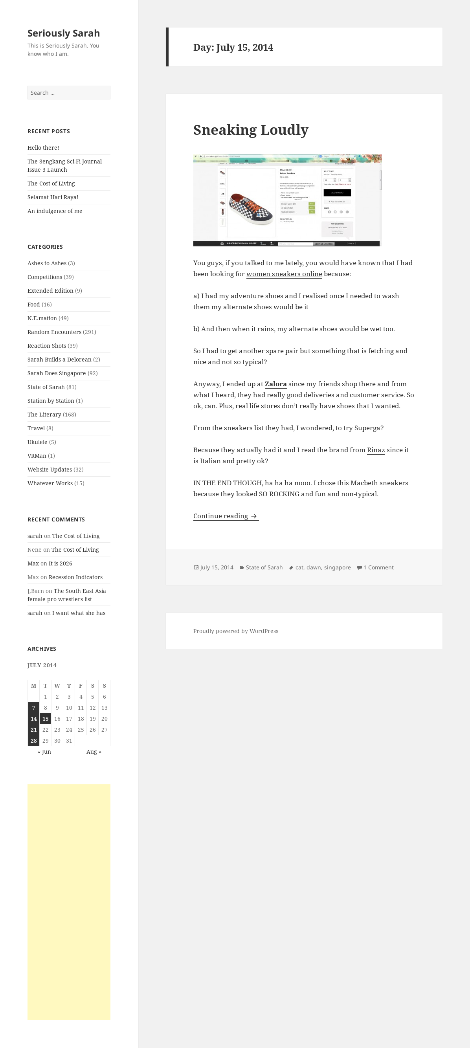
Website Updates (50, 469)
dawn (314, 567)
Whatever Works (50, 483)
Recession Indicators (76, 577)
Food (34, 304)
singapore (337, 567)
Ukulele (38, 442)
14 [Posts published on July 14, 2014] (34, 718)
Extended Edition (50, 290)
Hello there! (43, 147)
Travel (36, 428)
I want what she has (78, 613)
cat (299, 567)
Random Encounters (54, 332)
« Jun (44, 751)
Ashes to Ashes (47, 263)
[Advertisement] (69, 902)
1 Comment (379, 567)
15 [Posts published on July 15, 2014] (45, 718)
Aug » (93, 751)
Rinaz (376, 449)
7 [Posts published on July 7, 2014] (33, 707)
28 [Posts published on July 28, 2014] (34, 740)
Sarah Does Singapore (57, 373)
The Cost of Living (51, 183)
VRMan (37, 455)
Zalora (276, 383)
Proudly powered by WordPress (235, 631)
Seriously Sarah (64, 32)
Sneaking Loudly (250, 129)
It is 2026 (60, 563)
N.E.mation (42, 318)
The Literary (44, 414)
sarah (35, 536)
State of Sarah (46, 387)
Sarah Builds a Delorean (60, 359)
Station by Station (51, 400)
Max (33, 563)
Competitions (45, 277)
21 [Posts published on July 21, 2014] (34, 729)
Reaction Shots (47, 345)
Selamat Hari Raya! (53, 197)
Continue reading (226, 515)
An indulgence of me (55, 211)
